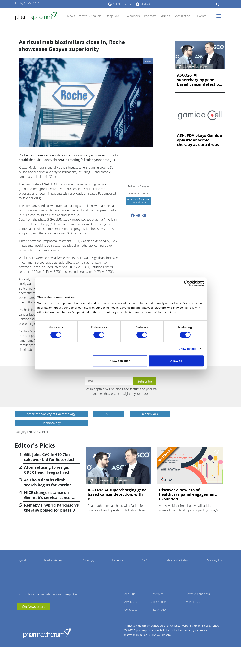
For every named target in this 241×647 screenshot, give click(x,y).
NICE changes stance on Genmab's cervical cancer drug (48, 497)
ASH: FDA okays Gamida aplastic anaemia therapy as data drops (199, 140)
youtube (69, 4)
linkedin (75, 4)
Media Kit (146, 4)
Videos (165, 16)
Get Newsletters (122, 4)
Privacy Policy (158, 609)
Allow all (176, 360)
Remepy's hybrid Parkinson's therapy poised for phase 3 (51, 508)
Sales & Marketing (177, 560)
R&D (144, 560)
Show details (187, 348)
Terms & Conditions (198, 594)
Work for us (193, 602)
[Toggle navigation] (220, 16)
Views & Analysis (90, 16)
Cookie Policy (158, 602)
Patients (117, 560)
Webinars (133, 16)
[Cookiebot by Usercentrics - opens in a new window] (187, 283)
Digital (22, 560)
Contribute (157, 594)
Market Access (54, 560)
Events (201, 16)
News (71, 16)
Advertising (130, 602)
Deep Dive (113, 16)
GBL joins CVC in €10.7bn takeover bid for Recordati (49, 457)
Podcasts (150, 16)
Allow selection (120, 360)
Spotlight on (182, 16)
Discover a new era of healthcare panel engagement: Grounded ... (188, 494)
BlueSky (80, 4)
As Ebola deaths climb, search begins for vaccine (48, 482)
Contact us (130, 609)
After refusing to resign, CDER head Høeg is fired (46, 470)
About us (129, 594)
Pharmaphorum (47, 633)
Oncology (88, 560)
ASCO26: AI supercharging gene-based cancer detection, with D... (199, 80)
